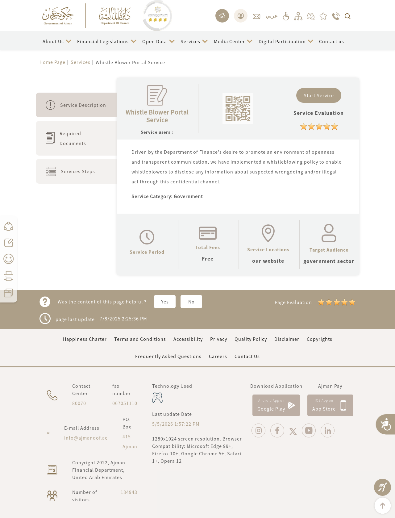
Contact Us (247, 356)
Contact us (331, 41)
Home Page (52, 62)
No (191, 302)
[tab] (76, 105)
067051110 (124, 403)
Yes (165, 302)
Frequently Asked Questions (168, 356)
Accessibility (188, 339)
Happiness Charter (85, 339)
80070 (79, 403)
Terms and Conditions (140, 339)
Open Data (154, 41)
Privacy (218, 339)
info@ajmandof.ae (86, 438)
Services (190, 41)
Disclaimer (286, 339)
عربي (272, 16)
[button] (57, 41)
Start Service (319, 95)
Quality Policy (251, 339)
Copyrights (319, 339)
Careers (218, 356)
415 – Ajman (130, 441)
